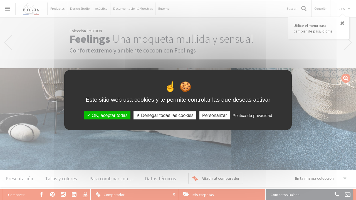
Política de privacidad (252, 115)
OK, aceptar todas (107, 115)
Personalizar (214, 115)
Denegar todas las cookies (165, 115)
